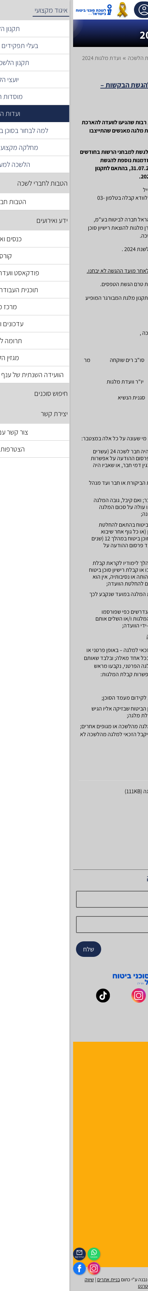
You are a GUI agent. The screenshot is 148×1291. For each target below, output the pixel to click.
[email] (74, 924)
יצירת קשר (133, 1101)
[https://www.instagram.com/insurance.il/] (20, 1268)
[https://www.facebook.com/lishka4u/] (6, 1268)
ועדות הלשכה (70, 58)
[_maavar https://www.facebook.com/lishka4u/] (136, 1000)
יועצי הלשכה (131, 1092)
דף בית (134, 58)
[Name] (74, 899)
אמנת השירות (130, 1197)
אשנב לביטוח (131, 1131)
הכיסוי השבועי (130, 1246)
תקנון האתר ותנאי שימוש (118, 1178)
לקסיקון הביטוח (128, 1141)
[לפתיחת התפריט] (128, 9)
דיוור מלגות (109, 816)
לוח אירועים (132, 1236)
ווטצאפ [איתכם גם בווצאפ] (20, 1256)
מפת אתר (134, 1169)
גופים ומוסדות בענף (123, 1150)
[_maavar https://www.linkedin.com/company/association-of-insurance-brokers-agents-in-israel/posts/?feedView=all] (83, 1018)
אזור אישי (72, 9)
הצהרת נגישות (129, 1188)
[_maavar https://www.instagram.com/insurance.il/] (65, 1000)
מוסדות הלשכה (128, 1083)
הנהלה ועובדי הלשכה (122, 1064)
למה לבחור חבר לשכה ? (119, 1073)
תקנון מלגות (108, 804)
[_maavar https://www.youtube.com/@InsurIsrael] (101, 1000)
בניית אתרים (35, 1279)
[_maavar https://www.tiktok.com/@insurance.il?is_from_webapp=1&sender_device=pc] (30, 1000)
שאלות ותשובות (128, 1159)
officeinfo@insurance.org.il (109, 198)
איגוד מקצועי (105, 58)
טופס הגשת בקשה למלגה (94, 791)
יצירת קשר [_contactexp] (6, 1256)
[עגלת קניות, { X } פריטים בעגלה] (111, 9)
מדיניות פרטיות (128, 1206)
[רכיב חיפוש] (92, 9)
